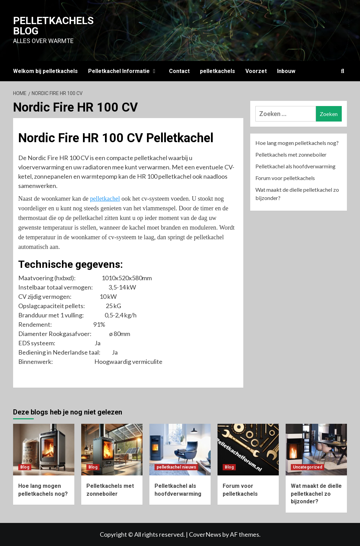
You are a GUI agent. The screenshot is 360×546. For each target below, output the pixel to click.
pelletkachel (105, 198)
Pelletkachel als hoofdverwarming (295, 166)
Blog (24, 467)
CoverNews (205, 534)
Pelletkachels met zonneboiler (291, 154)
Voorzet (256, 71)
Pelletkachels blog (53, 25)
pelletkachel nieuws (176, 467)
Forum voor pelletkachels (285, 178)
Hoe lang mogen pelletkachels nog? (297, 142)
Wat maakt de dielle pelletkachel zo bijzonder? (297, 193)
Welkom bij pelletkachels (45, 71)
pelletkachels (217, 71)
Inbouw (286, 71)
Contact (179, 71)
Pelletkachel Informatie (123, 71)
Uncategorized (307, 467)
